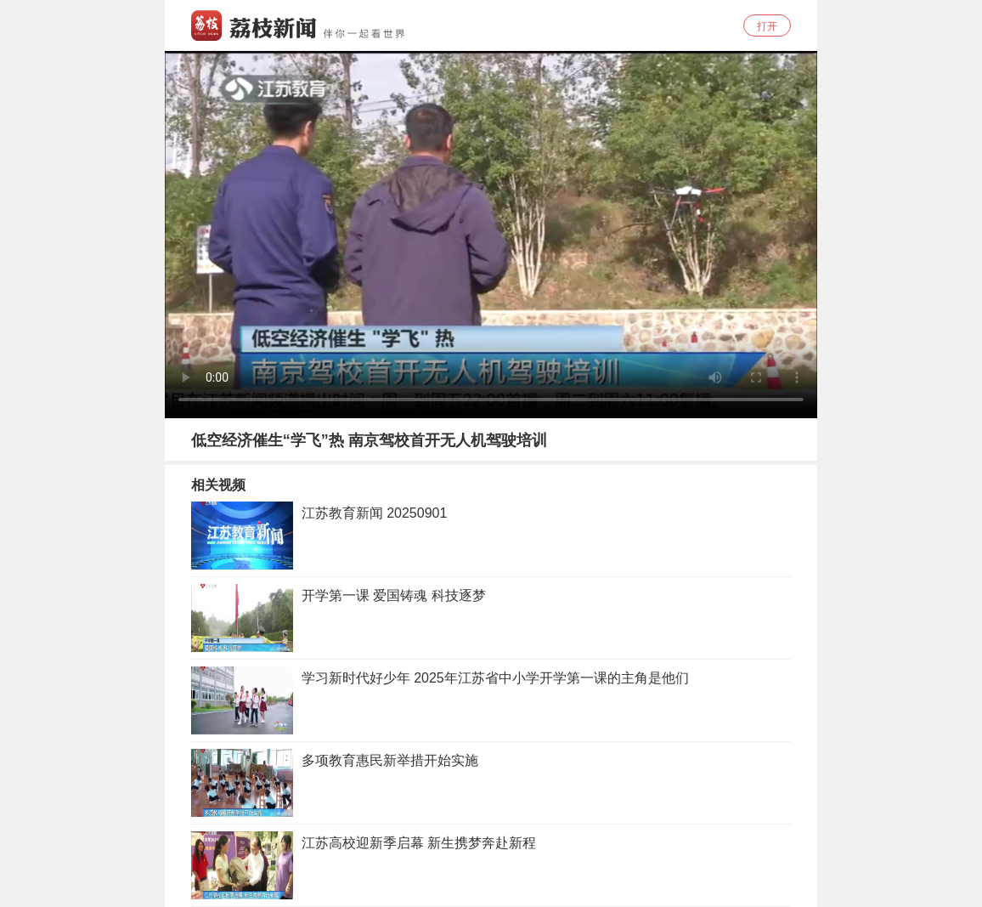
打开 (767, 26)
